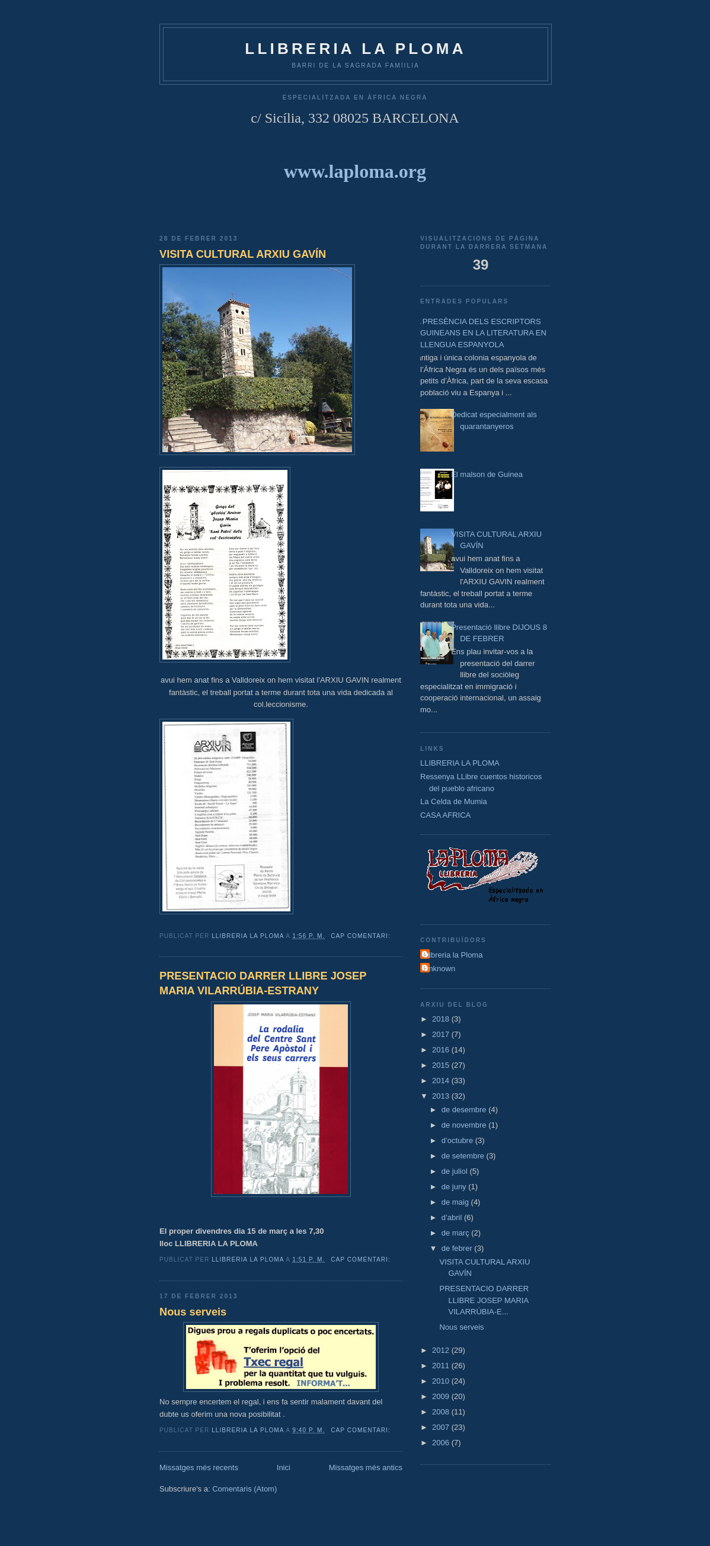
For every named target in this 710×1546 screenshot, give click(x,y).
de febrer (458, 1248)
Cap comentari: (361, 936)
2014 (442, 1080)
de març (457, 1232)
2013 (442, 1096)
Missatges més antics (365, 1467)
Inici (283, 1467)
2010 (442, 1381)
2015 (442, 1065)
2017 (442, 1034)
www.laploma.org (355, 171)
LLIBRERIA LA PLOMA (460, 762)
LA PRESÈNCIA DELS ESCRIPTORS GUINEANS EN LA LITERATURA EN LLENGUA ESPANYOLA (478, 333)
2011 (442, 1365)
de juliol (456, 1171)
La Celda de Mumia (453, 801)
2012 (442, 1350)
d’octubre (458, 1140)
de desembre (465, 1109)
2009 (442, 1396)
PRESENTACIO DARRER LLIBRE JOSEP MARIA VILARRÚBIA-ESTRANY (262, 983)
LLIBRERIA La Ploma (355, 48)
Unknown (439, 968)
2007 (442, 1427)
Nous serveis (192, 1312)
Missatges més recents (198, 1467)
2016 (442, 1049)
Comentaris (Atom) (244, 1488)
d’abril (453, 1217)
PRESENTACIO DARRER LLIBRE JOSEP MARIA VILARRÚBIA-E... (484, 1300)
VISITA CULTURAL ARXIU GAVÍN (242, 254)
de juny (455, 1186)
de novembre (465, 1125)
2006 (442, 1442)
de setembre (464, 1155)
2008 (442, 1411)
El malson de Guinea (487, 474)
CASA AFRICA (445, 815)
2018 (442, 1018)
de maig (456, 1202)
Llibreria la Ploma (452, 954)
